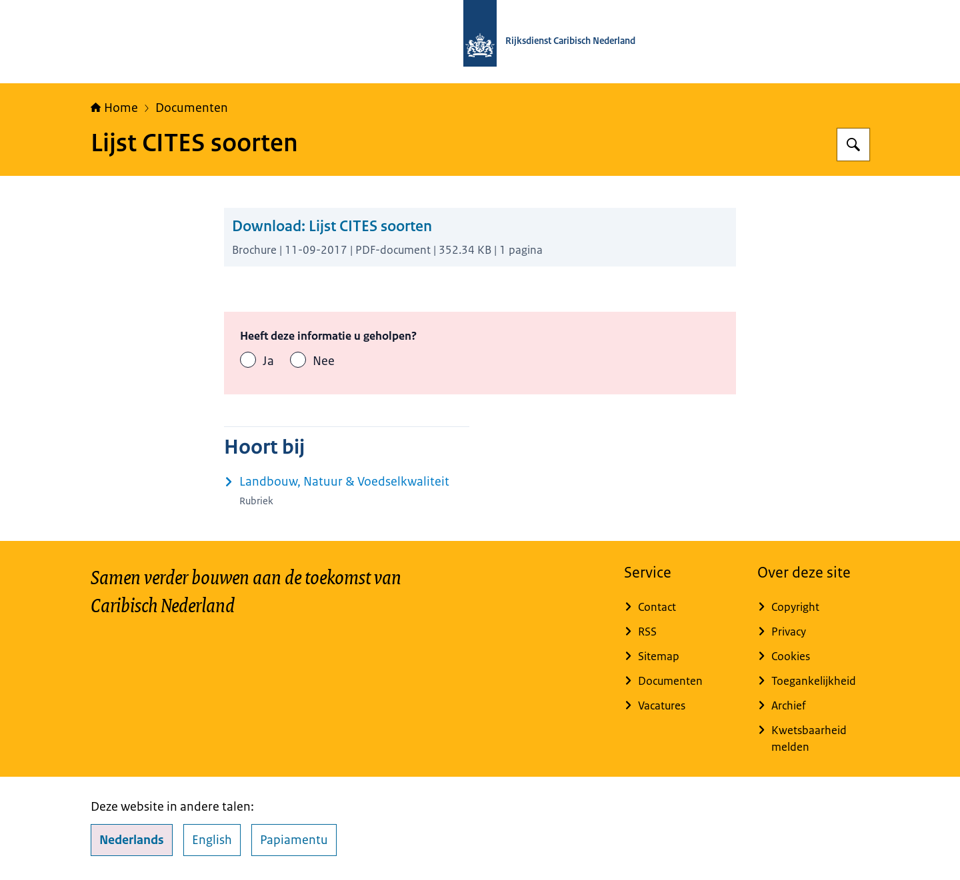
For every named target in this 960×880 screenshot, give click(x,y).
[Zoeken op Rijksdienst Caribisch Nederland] (853, 145)
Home (114, 108)
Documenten (191, 108)
